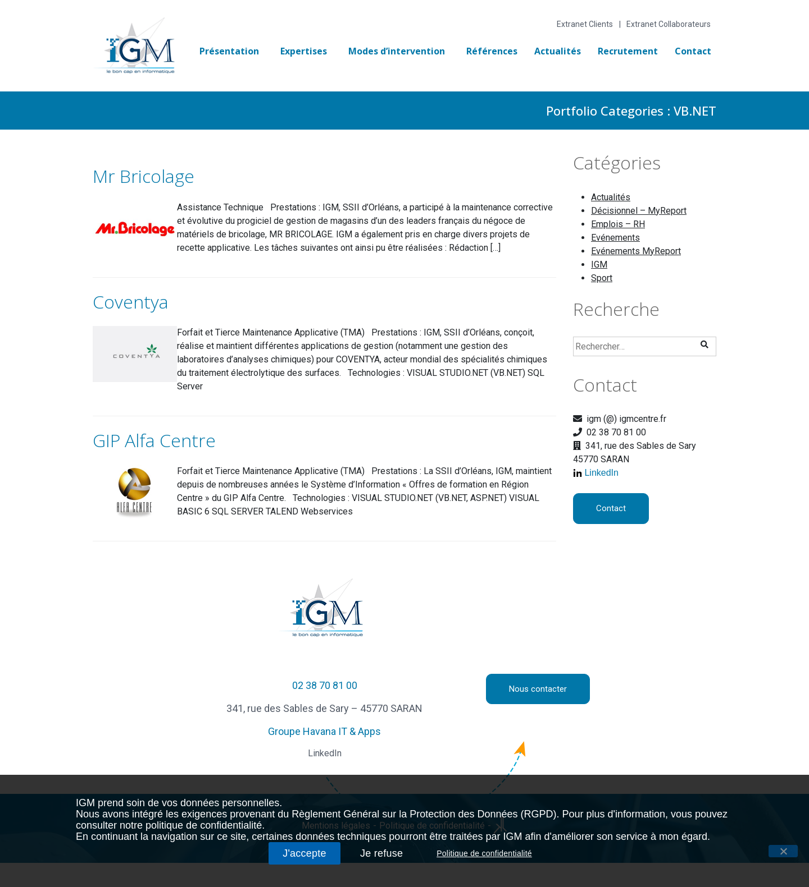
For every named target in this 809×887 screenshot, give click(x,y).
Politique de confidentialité (484, 853)
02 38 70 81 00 (324, 685)
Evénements (615, 237)
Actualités (557, 51)
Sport (601, 278)
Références (491, 51)
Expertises (303, 51)
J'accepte (304, 853)
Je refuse (381, 853)
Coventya (131, 301)
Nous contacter (538, 689)
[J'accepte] (783, 851)
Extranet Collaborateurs (668, 24)
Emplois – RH (618, 224)
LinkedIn (601, 472)
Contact (693, 51)
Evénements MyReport (636, 251)
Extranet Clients (585, 24)
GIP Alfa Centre (154, 440)
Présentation (229, 51)
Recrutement (628, 51)
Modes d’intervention (396, 51)
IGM (599, 264)
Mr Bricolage (143, 176)
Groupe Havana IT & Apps (324, 731)
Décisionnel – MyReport (639, 210)
